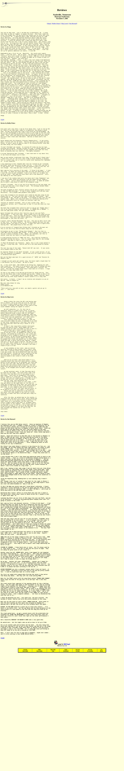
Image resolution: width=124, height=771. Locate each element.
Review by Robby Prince (8, 140)
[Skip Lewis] (64, 23)
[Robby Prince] (56, 23)
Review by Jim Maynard (62, 622)
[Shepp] (49, 23)
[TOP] (2, 137)
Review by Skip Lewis (7, 347)
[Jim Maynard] (73, 23)
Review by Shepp (6, 27)
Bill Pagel (67, 761)
